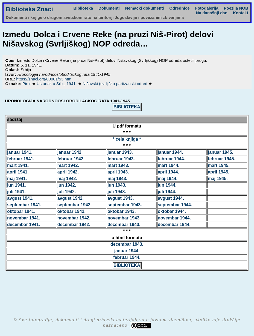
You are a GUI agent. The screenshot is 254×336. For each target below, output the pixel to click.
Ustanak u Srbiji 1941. (57, 83)
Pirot (27, 83)
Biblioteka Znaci (29, 9)
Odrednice (179, 8)
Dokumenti (109, 8)
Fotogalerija (206, 8)
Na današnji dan (211, 12)
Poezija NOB (236, 8)
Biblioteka (83, 8)
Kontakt (240, 12)
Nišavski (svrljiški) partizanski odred (115, 83)
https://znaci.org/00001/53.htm (43, 79)
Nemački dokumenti (144, 8)
